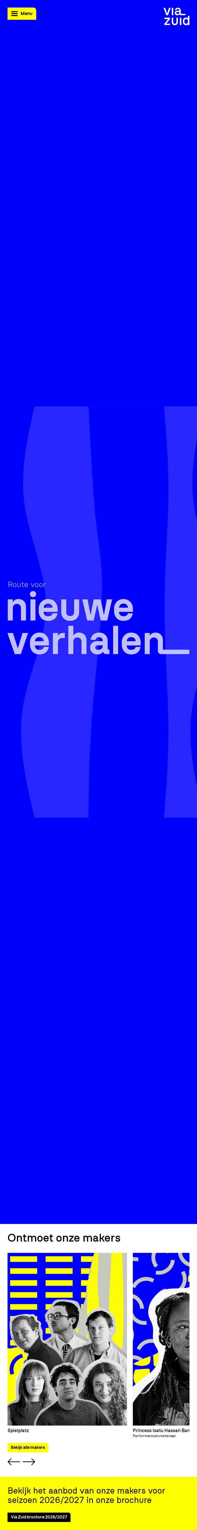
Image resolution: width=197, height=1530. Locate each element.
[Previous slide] (14, 1461)
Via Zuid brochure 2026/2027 (39, 1517)
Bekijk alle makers (28, 1448)
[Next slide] (29, 1461)
